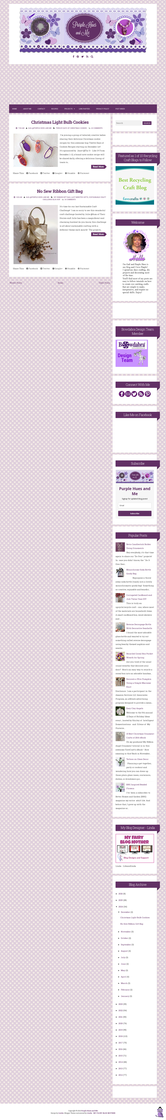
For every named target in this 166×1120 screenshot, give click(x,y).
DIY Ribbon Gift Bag (62, 197)
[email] (134, 505)
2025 (121, 900)
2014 (121, 1062)
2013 (121, 1068)
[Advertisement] (83, 84)
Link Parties (84, 109)
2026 (121, 893)
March (124, 983)
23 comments (97, 128)
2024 (121, 906)
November (126, 931)
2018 (121, 1036)
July (123, 957)
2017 (121, 1042)
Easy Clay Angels (134, 708)
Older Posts (104, 282)
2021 (121, 1017)
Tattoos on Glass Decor (137, 759)
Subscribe (134, 513)
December (126, 912)
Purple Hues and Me (89, 1111)
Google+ (58, 173)
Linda (60, 1113)
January (125, 996)
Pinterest (83, 173)
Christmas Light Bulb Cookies (60, 122)
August (124, 951)
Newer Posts (16, 282)
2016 (121, 1049)
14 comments (70, 199)
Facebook (32, 173)
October (125, 938)
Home (14, 109)
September (126, 944)
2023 (121, 1004)
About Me (27, 109)
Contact (41, 109)
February (125, 989)
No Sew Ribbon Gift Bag (60, 191)
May (123, 970)
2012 (121, 1075)
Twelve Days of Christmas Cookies (71, 128)
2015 (121, 1055)
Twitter (45, 173)
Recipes (54, 109)
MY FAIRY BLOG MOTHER (104, 1113)
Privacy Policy (102, 109)
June (123, 964)
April (124, 976)
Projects (68, 109)
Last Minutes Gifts (79, 197)
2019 (121, 1030)
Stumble (70, 173)
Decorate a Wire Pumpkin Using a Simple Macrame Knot (138, 683)
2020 (121, 1023)
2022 (121, 1010)
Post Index (120, 109)
